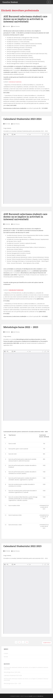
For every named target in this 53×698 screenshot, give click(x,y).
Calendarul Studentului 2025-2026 (13, 675)
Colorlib (30, 696)
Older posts (47, 642)
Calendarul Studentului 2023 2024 (22, 118)
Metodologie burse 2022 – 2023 (20, 327)
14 (26, 642)
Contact (6, 653)
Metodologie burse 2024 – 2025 (12, 683)
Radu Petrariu (16, 26)
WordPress (40, 696)
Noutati (6, 656)
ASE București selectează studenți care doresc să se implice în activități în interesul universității (26, 668)
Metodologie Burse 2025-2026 (12, 672)
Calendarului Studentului (15, 82)
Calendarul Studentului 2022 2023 (22, 546)
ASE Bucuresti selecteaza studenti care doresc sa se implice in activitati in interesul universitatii (25, 19)
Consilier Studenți (10, 2)
